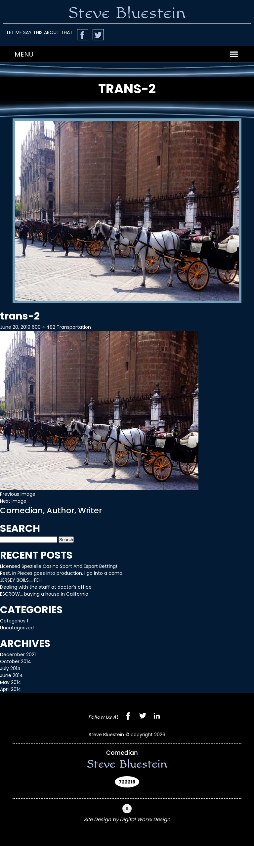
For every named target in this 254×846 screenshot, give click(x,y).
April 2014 (10, 689)
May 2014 (10, 682)
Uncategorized (17, 627)
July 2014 (10, 668)
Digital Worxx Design (145, 819)
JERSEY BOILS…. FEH (21, 580)
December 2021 (18, 654)
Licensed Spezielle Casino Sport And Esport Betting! (58, 566)
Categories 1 (14, 620)
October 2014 (15, 661)
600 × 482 (43, 327)
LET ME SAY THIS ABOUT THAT (40, 32)
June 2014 (11, 675)
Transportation (74, 327)
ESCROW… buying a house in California (44, 594)
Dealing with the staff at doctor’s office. (46, 587)
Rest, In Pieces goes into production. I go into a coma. (61, 573)
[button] (24, 54)
